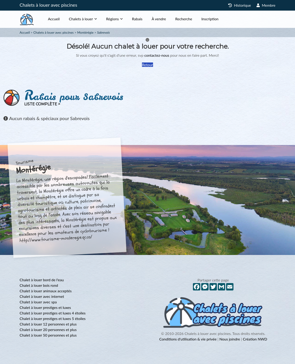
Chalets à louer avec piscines (48, 5)
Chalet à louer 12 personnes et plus (48, 324)
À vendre (159, 19)
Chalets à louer (81, 19)
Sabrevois (103, 32)
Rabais (137, 19)
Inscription (209, 19)
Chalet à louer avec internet (42, 296)
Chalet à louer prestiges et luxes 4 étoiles (53, 313)
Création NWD (255, 339)
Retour (147, 64)
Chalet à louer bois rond (39, 285)
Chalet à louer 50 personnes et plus (48, 335)
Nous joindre (229, 339)
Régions (112, 19)
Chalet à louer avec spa (38, 302)
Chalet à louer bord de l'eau (42, 280)
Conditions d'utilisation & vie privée (188, 339)
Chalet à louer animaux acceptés (46, 291)
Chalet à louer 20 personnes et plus (48, 329)
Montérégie (85, 32)
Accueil (54, 19)
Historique (239, 5)
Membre (266, 5)
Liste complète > (42, 104)
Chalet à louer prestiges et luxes (45, 307)
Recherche (183, 19)
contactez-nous (156, 55)
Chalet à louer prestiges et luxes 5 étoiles (53, 318)
